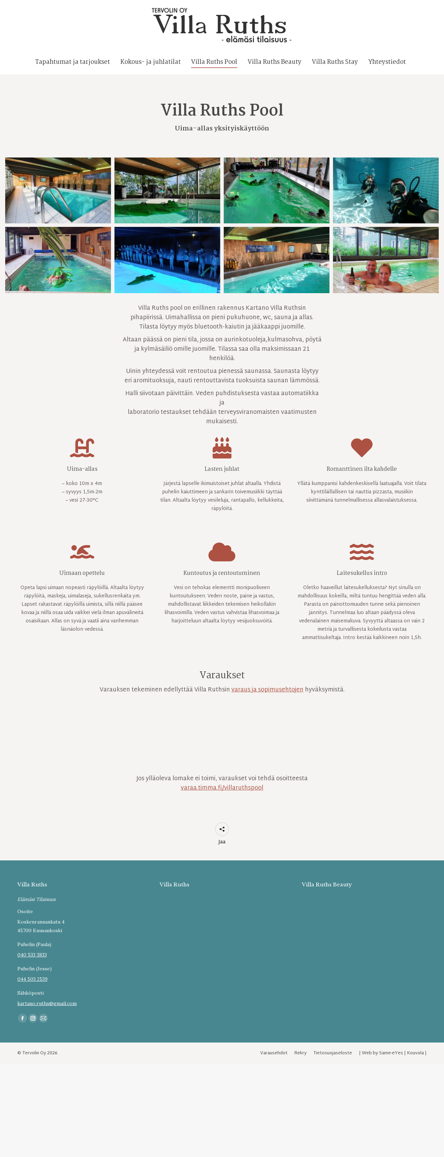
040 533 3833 (32, 967)
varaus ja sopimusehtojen (267, 702)
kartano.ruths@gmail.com (47, 1016)
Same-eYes (391, 1066)
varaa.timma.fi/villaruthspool (222, 800)
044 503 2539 (32, 991)
